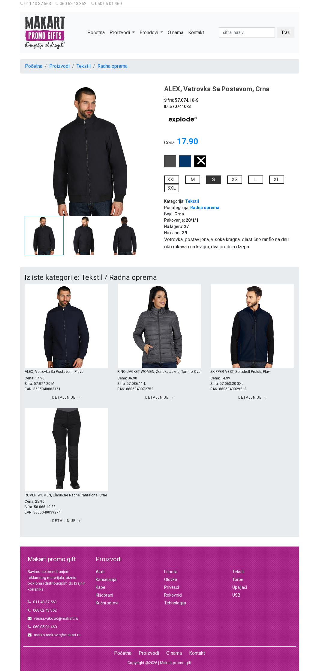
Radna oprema (113, 66)
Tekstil (84, 66)
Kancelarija (106, 579)
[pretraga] (247, 32)
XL (276, 179)
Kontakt (196, 32)
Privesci (171, 587)
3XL (171, 188)
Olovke (170, 579)
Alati (100, 571)
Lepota (170, 571)
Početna (96, 32)
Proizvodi (59, 66)
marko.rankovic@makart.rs (54, 635)
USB (236, 595)
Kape (100, 587)
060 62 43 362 (71, 3)
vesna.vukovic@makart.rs (53, 618)
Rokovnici (173, 595)
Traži (285, 32)
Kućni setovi (107, 603)
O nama (175, 32)
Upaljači (239, 587)
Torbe (237, 579)
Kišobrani (104, 595)
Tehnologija (175, 603)
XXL (171, 179)
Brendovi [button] (149, 32)
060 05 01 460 (106, 3)
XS (235, 179)
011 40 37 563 (35, 3)
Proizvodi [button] (120, 32)
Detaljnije (66, 397)
